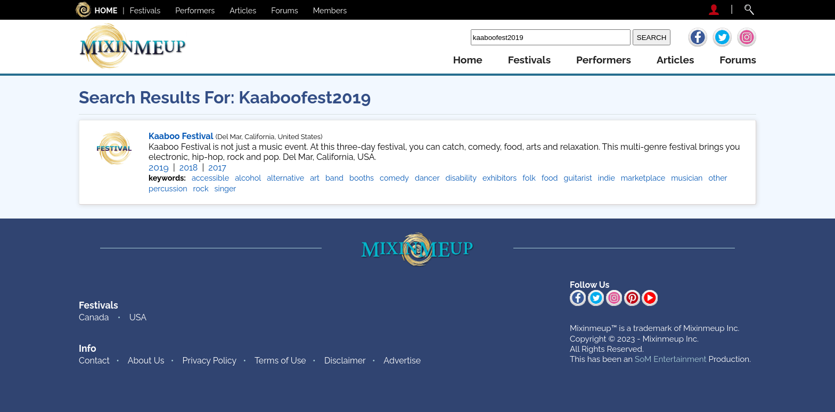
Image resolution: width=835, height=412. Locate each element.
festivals (529, 60)
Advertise (402, 361)
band (334, 177)
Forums (284, 10)
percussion (168, 188)
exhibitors (499, 177)
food (550, 177)
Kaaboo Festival (181, 136)
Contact (94, 361)
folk (529, 177)
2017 (217, 168)
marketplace (643, 177)
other (718, 177)
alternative (285, 177)
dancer (427, 177)
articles (675, 60)
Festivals (145, 10)
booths (361, 177)
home (467, 60)
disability (461, 177)
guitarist (578, 177)
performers (603, 60)
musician (686, 177)
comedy (394, 177)
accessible (210, 177)
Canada (94, 317)
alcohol (248, 177)
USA (137, 317)
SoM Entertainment (671, 359)
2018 (188, 168)
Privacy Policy (210, 361)
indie (606, 177)
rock (201, 188)
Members (330, 10)
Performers (195, 10)
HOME (106, 10)
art (315, 177)
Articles (243, 10)
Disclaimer (345, 361)
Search (454, 37)
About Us (146, 361)
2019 (159, 167)
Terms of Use (280, 361)
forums (737, 60)
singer (225, 188)
